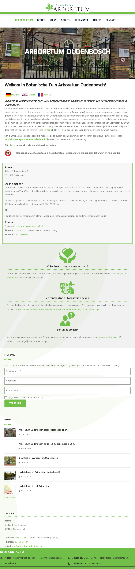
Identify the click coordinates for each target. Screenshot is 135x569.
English (32, 95)
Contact (111, 20)
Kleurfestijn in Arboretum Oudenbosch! (38, 458)
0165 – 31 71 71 (21, 538)
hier (59, 130)
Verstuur (15, 403)
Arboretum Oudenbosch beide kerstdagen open (43, 430)
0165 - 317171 (21, 230)
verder (47, 130)
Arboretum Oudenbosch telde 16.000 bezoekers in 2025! (47, 444)
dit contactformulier (108, 337)
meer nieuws (10, 498)
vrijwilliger (118, 273)
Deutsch (15, 95)
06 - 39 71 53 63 (22, 542)
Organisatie (81, 20)
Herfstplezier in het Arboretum (34, 486)
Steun (53, 20)
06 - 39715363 (21, 235)
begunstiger (12, 278)
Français (47, 95)
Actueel (65, 20)
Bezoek (41, 20)
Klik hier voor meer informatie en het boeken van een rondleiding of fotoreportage (58, 309)
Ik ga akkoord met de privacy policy (26, 397)
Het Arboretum (24, 20)
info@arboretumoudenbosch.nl (27, 226)
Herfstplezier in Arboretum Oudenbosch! (39, 472)
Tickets (97, 20)
